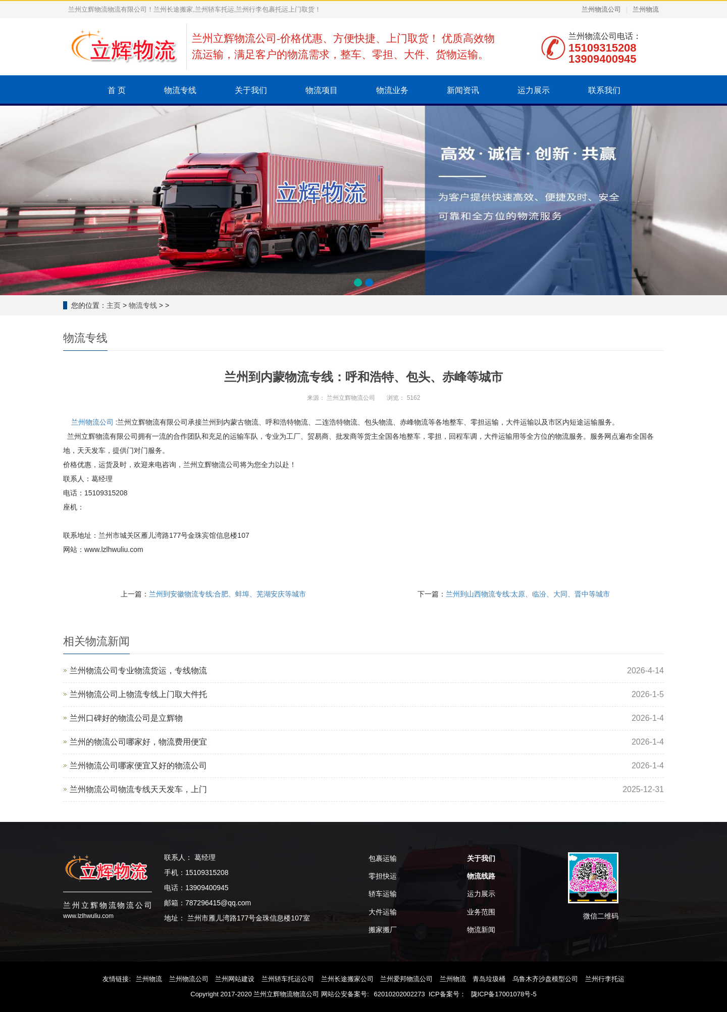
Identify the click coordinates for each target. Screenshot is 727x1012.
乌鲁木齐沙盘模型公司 (545, 979)
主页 (114, 305)
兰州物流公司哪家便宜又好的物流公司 (138, 765)
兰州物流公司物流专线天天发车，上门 (138, 789)
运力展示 (533, 90)
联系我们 (604, 90)
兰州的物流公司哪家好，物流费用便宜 (138, 742)
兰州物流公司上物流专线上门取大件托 (138, 694)
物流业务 (392, 90)
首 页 (117, 90)
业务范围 (481, 912)
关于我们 (251, 90)
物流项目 (321, 90)
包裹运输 (383, 858)
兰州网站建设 (234, 979)
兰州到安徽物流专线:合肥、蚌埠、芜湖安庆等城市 (227, 594)
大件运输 (383, 912)
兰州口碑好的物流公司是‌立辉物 (126, 718)
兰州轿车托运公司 (288, 979)
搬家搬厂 (383, 930)
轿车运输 (383, 894)
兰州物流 (646, 9)
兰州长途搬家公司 (347, 979)
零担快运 (383, 876)
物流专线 (180, 90)
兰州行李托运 (605, 979)
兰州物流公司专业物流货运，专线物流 (138, 670)
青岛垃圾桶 (489, 979)
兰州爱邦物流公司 (406, 979)
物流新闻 (481, 930)
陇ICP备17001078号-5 (504, 994)
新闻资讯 (463, 90)
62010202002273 (399, 994)
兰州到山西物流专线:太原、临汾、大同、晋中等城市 (528, 594)
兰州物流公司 (601, 9)
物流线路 (481, 876)
